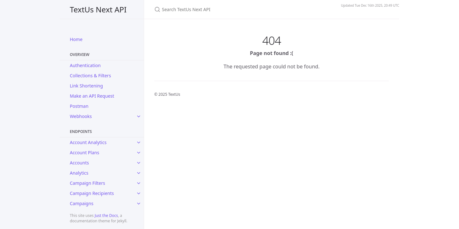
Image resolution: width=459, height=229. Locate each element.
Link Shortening (86, 86)
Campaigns (81, 203)
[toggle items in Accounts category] (139, 163)
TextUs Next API (98, 9)
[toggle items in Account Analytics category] (139, 142)
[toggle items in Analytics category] (139, 173)
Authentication (85, 65)
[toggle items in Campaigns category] (139, 203)
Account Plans (84, 152)
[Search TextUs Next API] (229, 9)
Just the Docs (106, 215)
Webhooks (81, 116)
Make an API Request (92, 96)
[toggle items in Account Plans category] (139, 153)
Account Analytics (88, 142)
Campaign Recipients (92, 193)
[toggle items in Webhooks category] (139, 116)
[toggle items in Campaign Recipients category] (139, 193)
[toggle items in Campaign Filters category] (139, 183)
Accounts (79, 163)
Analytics (79, 173)
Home (76, 39)
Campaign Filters (87, 183)
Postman (79, 106)
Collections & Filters (90, 76)
